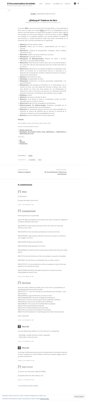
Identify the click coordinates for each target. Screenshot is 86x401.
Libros (30, 155)
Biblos (42, 30)
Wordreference (23, 143)
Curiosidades (32, 159)
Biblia (66, 34)
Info (41, 3)
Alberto (24, 192)
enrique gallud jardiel (29, 211)
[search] (78, 3)
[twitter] (75, 3)
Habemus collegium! (24, 172)
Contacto (67, 3)
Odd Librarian (26, 283)
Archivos (47, 3)
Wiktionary (22, 142)
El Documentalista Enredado (21, 3)
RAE (21, 140)
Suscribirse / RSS (58, 3)
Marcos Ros (25, 326)
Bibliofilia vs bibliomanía (26, 130)
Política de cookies (44, 398)
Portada (33, 14)
